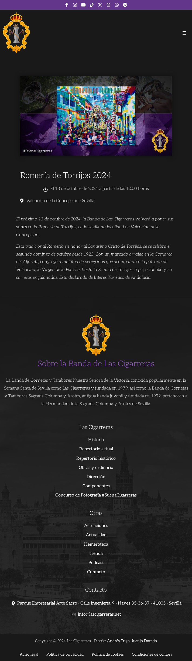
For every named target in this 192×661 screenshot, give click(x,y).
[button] (184, 33)
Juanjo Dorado (144, 641)
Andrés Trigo (118, 641)
